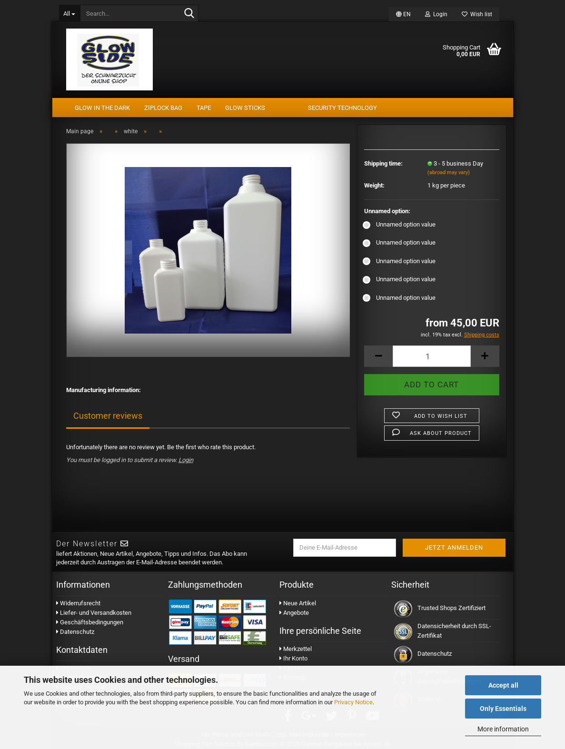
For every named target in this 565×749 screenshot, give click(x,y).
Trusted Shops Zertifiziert (451, 607)
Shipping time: (383, 163)
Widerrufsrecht (78, 603)
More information (503, 729)
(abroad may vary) (448, 172)
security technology (342, 107)
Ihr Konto (293, 658)
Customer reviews (107, 416)
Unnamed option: (387, 211)
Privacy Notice (353, 702)
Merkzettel (295, 648)
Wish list (477, 14)
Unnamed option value (400, 224)
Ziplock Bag (163, 107)
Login (436, 14)
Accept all (503, 685)
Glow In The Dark (102, 107)
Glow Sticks (245, 107)
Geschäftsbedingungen (89, 622)
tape (204, 107)
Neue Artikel (297, 603)
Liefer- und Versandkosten (93, 612)
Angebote (294, 612)
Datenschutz (75, 631)
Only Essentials (503, 708)
